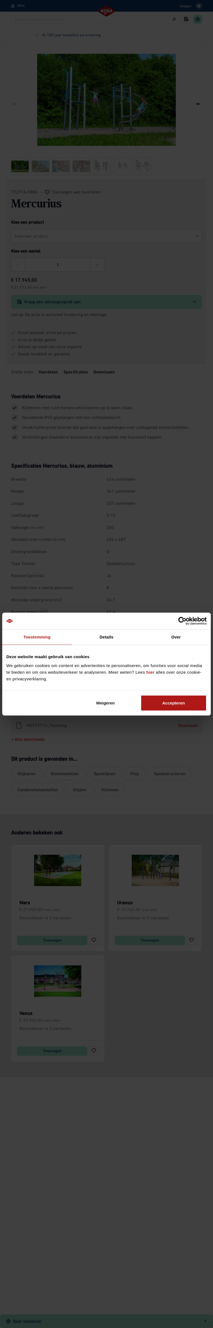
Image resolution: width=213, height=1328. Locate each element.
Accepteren (173, 702)
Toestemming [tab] (37, 637)
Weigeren (105, 702)
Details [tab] (106, 637)
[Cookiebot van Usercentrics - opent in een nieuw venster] (182, 621)
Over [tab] (176, 637)
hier (150, 672)
